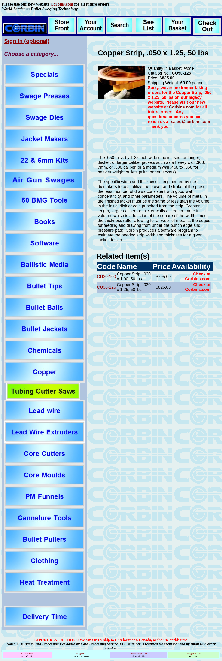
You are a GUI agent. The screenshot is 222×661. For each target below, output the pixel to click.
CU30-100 (106, 276)
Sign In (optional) (26, 41)
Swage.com (81, 653)
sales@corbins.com (190, 121)
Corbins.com (61, 4)
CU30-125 (106, 287)
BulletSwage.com (139, 653)
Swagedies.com (193, 653)
